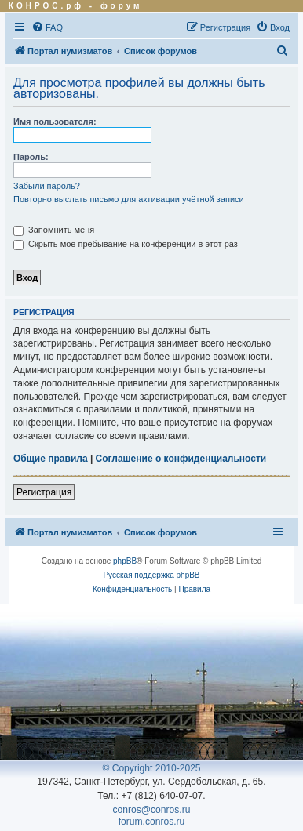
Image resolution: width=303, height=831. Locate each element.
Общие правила (50, 458)
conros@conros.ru (152, 809)
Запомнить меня (53, 229)
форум (121, 6)
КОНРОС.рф (46, 6)
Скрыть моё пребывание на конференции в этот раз (125, 244)
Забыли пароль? (46, 186)
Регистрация (43, 492)
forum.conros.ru (152, 821)
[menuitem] (47, 27)
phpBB (125, 561)
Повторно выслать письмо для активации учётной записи (128, 199)
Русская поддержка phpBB (151, 575)
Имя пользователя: (55, 121)
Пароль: (31, 156)
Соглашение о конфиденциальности (181, 458)
